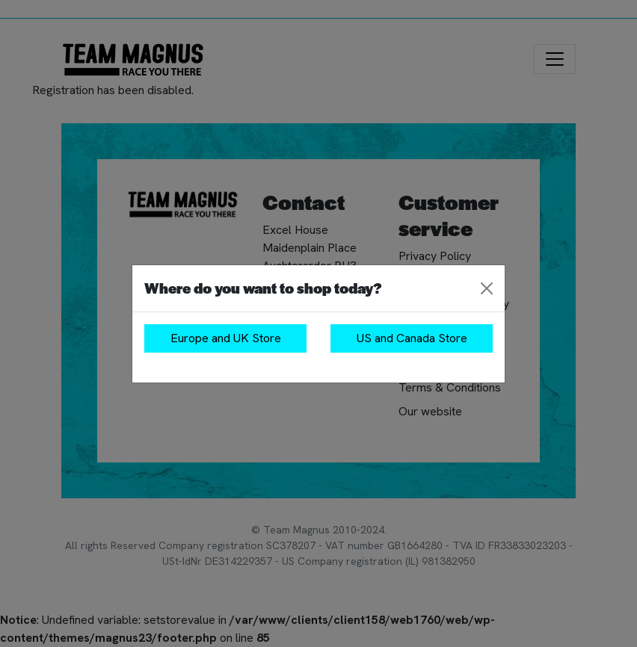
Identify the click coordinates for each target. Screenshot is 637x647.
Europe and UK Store (225, 338)
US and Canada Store (412, 338)
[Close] (487, 288)
